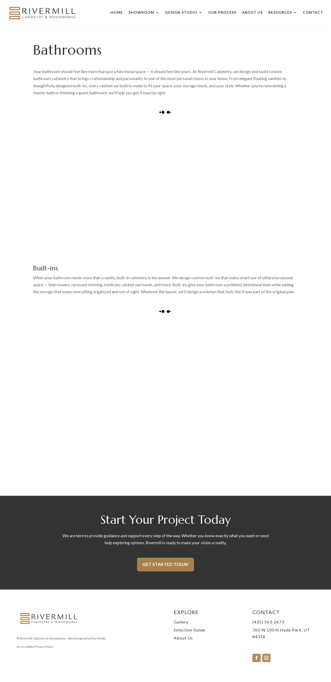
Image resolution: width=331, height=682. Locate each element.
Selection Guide (189, 629)
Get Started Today (165, 564)
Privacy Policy (43, 647)
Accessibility (25, 647)
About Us (252, 12)
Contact (313, 12)
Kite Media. (99, 638)
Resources (280, 12)
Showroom (141, 12)
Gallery (181, 621)
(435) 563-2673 (268, 621)
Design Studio (181, 12)
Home (116, 12)
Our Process (222, 12)
